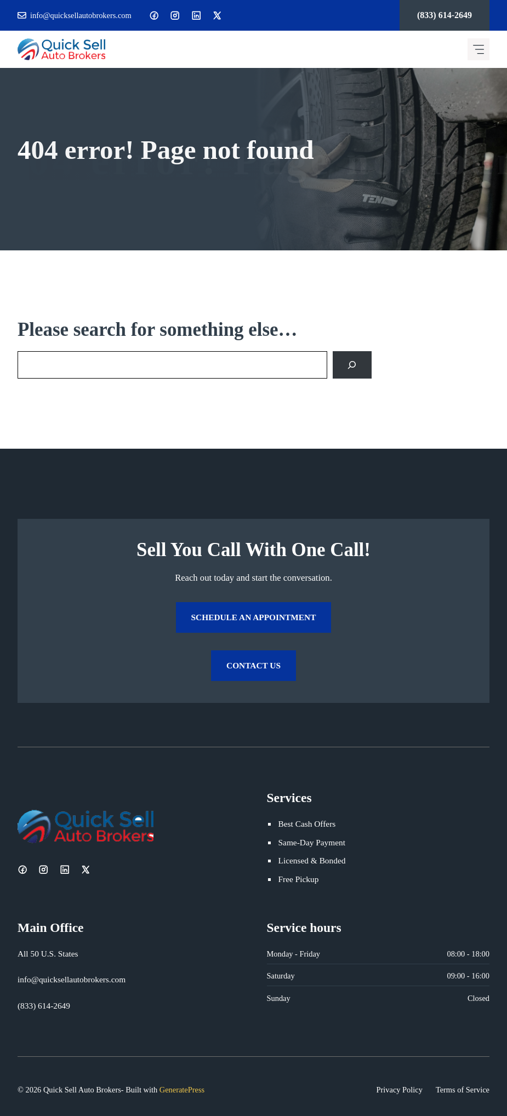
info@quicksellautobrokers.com (81, 15)
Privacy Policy (400, 1089)
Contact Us (253, 665)
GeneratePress (181, 1089)
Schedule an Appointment (253, 617)
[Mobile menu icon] (478, 49)
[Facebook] (154, 15)
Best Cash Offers (307, 823)
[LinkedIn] (196, 15)
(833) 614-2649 (444, 15)
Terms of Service (462, 1089)
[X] (217, 15)
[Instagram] (175, 15)
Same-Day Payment (311, 842)
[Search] (352, 364)
